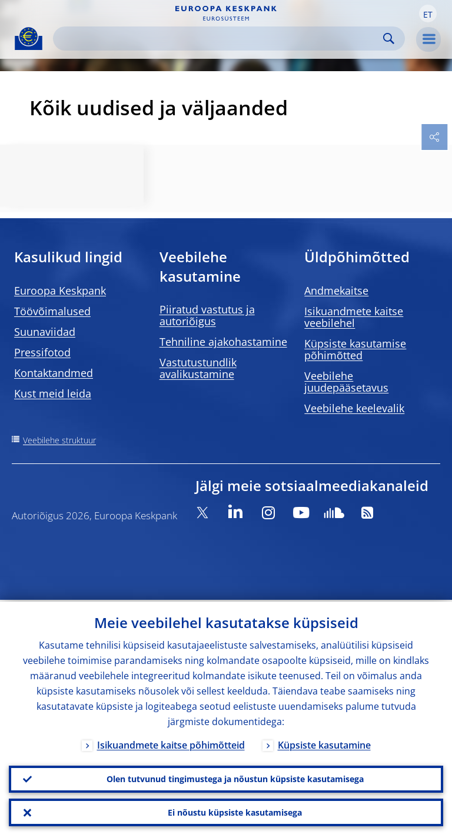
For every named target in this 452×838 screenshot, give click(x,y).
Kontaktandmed (53, 373)
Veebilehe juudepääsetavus (346, 382)
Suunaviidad (44, 332)
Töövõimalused (52, 311)
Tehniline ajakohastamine (223, 342)
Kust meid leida (52, 393)
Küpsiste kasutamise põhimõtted (355, 349)
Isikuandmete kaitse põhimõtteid (171, 743)
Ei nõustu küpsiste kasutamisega (235, 811)
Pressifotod (42, 352)
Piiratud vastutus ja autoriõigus (207, 315)
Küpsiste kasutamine (324, 743)
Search (388, 38)
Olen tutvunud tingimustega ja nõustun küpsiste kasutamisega (235, 777)
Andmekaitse (336, 290)
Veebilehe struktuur (59, 440)
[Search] (219, 38)
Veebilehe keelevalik (354, 408)
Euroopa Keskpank (60, 290)
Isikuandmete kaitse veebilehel (353, 317)
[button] (428, 13)
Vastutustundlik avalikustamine (198, 368)
